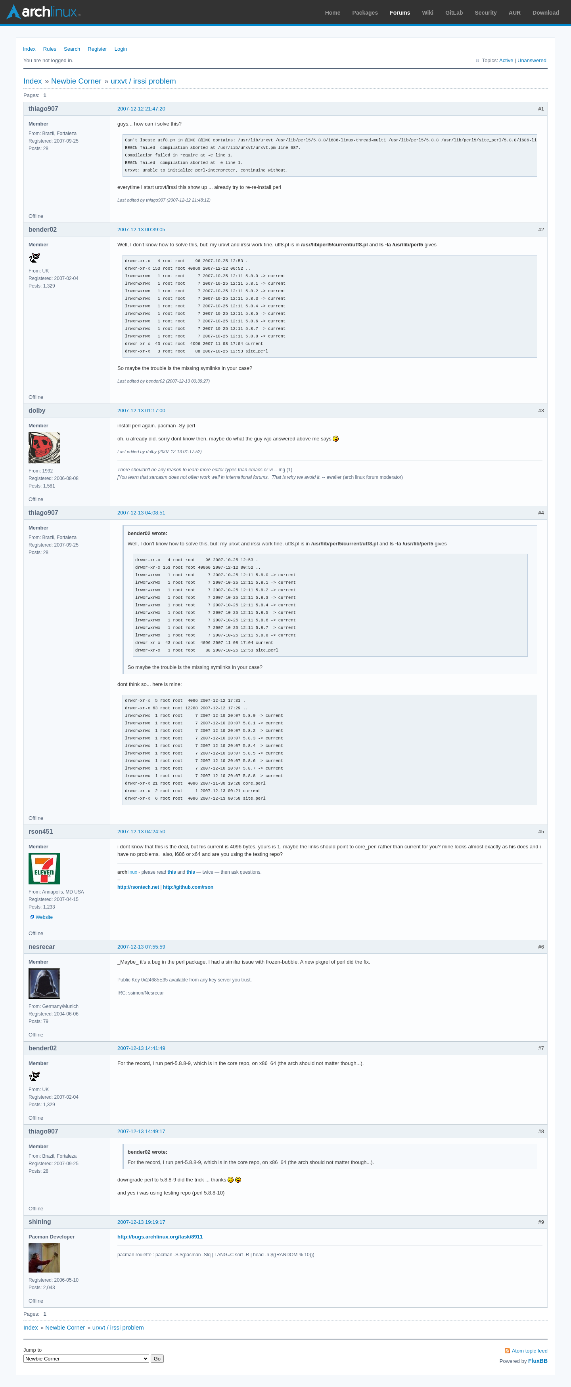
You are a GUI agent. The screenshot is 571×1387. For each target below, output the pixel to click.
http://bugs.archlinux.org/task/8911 (160, 1237)
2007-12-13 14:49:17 (141, 1131)
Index (29, 49)
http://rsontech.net (138, 887)
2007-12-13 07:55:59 (141, 947)
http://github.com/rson (188, 887)
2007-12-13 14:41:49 (141, 1048)
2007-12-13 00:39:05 (141, 229)
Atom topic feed (530, 1351)
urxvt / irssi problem (143, 81)
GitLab (454, 13)
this (172, 872)
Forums (400, 13)
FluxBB (538, 1361)
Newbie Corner (76, 81)
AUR (515, 13)
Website (44, 917)
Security (486, 13)
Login (121, 49)
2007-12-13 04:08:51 (141, 513)
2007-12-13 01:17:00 (141, 410)
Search (72, 49)
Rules (49, 49)
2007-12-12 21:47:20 (141, 109)
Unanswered (531, 60)
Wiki (428, 13)
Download (546, 13)
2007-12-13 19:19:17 (141, 1222)
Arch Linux (43, 12)
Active (506, 60)
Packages (365, 13)
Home (333, 13)
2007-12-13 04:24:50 (141, 831)
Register (97, 49)
